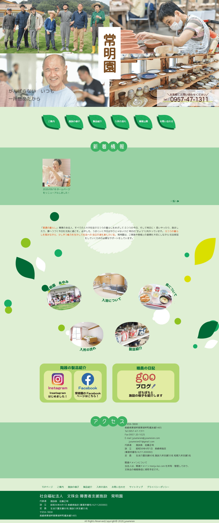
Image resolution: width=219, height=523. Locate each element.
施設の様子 (74, 121)
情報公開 (143, 121)
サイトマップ (136, 486)
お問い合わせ (166, 121)
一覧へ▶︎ (174, 201)
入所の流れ (120, 121)
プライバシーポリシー (158, 486)
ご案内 (51, 121)
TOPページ (47, 486)
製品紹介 (97, 121)
